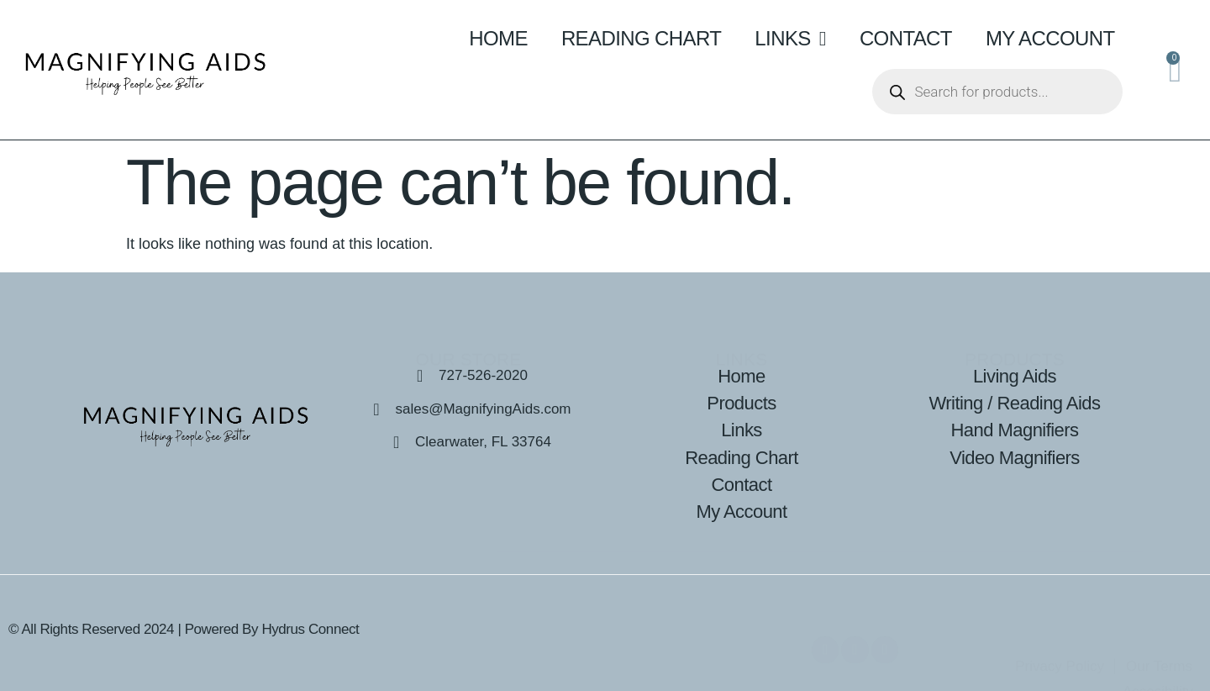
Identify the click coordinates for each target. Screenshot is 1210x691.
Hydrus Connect (310, 629)
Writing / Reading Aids (1015, 403)
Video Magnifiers (1015, 457)
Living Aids (1014, 376)
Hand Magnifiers (1015, 429)
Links (790, 38)
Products (741, 403)
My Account (1050, 38)
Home (498, 38)
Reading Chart (641, 38)
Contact (906, 38)
